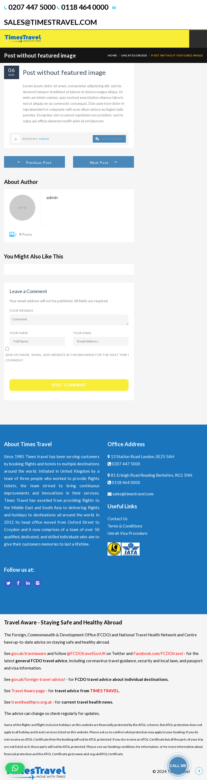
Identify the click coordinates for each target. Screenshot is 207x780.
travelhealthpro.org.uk (32, 702)
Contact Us (117, 518)
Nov (11, 74)
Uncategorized (134, 55)
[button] (15, 768)
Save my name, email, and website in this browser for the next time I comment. (67, 357)
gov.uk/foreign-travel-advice (37, 679)
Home (112, 55)
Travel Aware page (28, 690)
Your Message (21, 310)
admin (44, 138)
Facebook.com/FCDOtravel (158, 653)
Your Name (18, 333)
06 (11, 70)
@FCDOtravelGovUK (86, 653)
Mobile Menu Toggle (198, 39)
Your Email (82, 333)
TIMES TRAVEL (104, 690)
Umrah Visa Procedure (127, 533)
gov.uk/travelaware (28, 653)
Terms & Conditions (125, 525)
